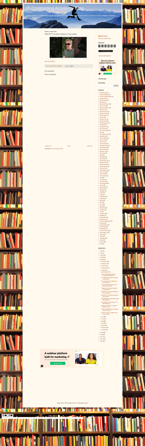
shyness (102, 234)
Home (69, 146)
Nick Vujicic (102, 153)
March (103, 325)
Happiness (102, 136)
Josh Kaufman (103, 147)
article (101, 192)
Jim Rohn (102, 141)
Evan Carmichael (104, 130)
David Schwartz (103, 111)
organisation (103, 217)
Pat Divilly (102, 157)
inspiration (102, 208)
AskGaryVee (103, 98)
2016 (101, 339)
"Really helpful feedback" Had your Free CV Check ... (109, 310)
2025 (101, 253)
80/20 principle (103, 92)
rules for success (104, 230)
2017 (101, 336)
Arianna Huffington (104, 94)
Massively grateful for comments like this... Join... (109, 306)
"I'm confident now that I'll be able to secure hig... (109, 278)
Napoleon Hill (103, 151)
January (103, 329)
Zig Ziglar (102, 191)
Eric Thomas (103, 128)
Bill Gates (102, 102)
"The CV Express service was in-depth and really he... (109, 285)
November (104, 263)
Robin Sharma (103, 166)
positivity (102, 223)
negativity (102, 215)
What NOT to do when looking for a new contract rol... (109, 292)
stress (101, 240)
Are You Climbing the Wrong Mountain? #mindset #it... (108, 275)
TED (101, 177)
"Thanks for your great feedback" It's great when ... (109, 289)
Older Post (89, 146)
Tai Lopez (102, 179)
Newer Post (48, 146)
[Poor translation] (10, 415)
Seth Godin (102, 168)
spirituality (102, 238)
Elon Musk (102, 124)
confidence (102, 196)
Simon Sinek (103, 172)
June (102, 319)
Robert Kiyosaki (104, 164)
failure (101, 200)
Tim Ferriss (102, 181)
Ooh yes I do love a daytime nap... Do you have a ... (109, 313)
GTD (101, 132)
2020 (101, 334)
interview (102, 209)
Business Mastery (104, 107)
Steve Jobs (102, 174)
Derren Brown (103, 115)
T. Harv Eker (103, 175)
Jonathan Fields (104, 145)
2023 (101, 257)
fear (101, 202)
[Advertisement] (69, 130)
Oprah (101, 155)
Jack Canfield (103, 138)
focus (101, 204)
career (101, 194)
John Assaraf (103, 143)
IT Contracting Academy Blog (55, 8)
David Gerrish (104, 36)
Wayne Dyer (103, 187)
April (102, 323)
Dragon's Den (103, 119)
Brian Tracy (102, 106)
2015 (101, 341)
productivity (102, 226)
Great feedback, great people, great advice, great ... (110, 299)
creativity (102, 198)
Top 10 (101, 185)
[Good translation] (4, 415)
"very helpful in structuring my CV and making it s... (109, 303)
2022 (101, 259)
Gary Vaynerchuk (104, 134)
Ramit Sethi (103, 158)
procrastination (103, 225)
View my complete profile (104, 38)
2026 (101, 251)
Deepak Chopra (104, 113)
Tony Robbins (103, 183)
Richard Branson (104, 160)
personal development (105, 221)
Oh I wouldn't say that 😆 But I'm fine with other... (109, 282)
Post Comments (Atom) (57, 148)
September (104, 268)
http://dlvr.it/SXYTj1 (106, 272)
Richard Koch (103, 162)
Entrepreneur (103, 126)
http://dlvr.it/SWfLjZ (50, 61)
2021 (101, 332)
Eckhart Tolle (103, 121)
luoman (75, 403)
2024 (101, 255)
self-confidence (103, 232)
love (101, 211)
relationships (103, 228)
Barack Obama (103, 100)
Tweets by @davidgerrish (104, 56)
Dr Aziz (101, 117)
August (103, 270)
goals (101, 206)
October (103, 265)
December (104, 261)
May (102, 321)
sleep (101, 236)
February (103, 327)
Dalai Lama (102, 109)
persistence (102, 219)
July (102, 316)
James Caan (103, 140)
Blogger (86, 403)
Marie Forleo (103, 149)
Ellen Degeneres (104, 123)
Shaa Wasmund (104, 170)
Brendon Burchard (104, 104)
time (101, 243)
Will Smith (102, 189)
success (102, 242)
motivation (102, 213)
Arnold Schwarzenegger (106, 96)
